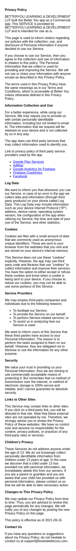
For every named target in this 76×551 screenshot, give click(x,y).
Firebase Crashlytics (27, 172)
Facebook (20, 176)
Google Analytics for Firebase (34, 169)
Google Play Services (28, 161)
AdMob (18, 165)
